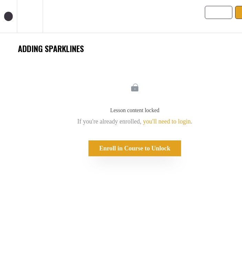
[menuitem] (30, 16)
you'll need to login (167, 121)
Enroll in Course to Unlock (134, 148)
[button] (8, 16)
